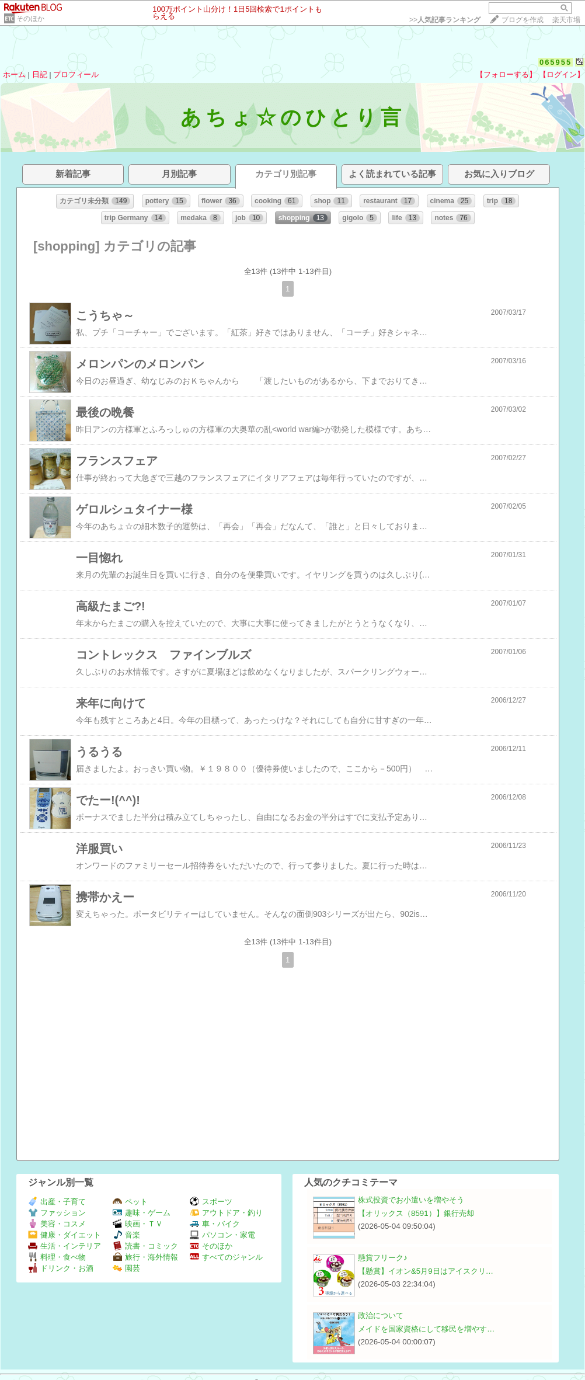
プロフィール (76, 74)
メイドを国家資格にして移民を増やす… (426, 1329)
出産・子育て (57, 1201)
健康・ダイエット (64, 1234)
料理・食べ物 (57, 1257)
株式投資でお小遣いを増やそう (411, 1199)
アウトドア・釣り (226, 1212)
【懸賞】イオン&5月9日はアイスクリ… (425, 1271)
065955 (555, 62)
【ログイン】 (561, 74)
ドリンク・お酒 (60, 1268)
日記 (39, 74)
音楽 (126, 1234)
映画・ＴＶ (138, 1223)
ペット (130, 1201)
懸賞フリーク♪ (383, 1257)
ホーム (14, 74)
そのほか (30, 19)
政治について (380, 1315)
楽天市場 (566, 20)
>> (444, 20)
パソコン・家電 (222, 1234)
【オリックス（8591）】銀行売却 (416, 1213)
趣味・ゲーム (141, 1212)
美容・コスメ (57, 1223)
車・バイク (215, 1223)
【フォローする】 (506, 74)
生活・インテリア (64, 1246)
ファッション (57, 1212)
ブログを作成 (523, 20)
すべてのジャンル (226, 1257)
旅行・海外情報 (145, 1257)
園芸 (126, 1268)
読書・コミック (145, 1246)
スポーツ (211, 1201)
